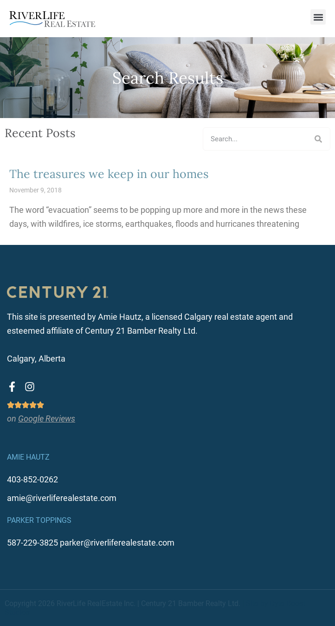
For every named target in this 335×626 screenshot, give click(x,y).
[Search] (318, 139)
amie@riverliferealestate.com (61, 498)
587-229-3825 (32, 542)
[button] (318, 17)
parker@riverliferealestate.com (117, 542)
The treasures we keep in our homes (109, 173)
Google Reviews (46, 418)
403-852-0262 (32, 479)
